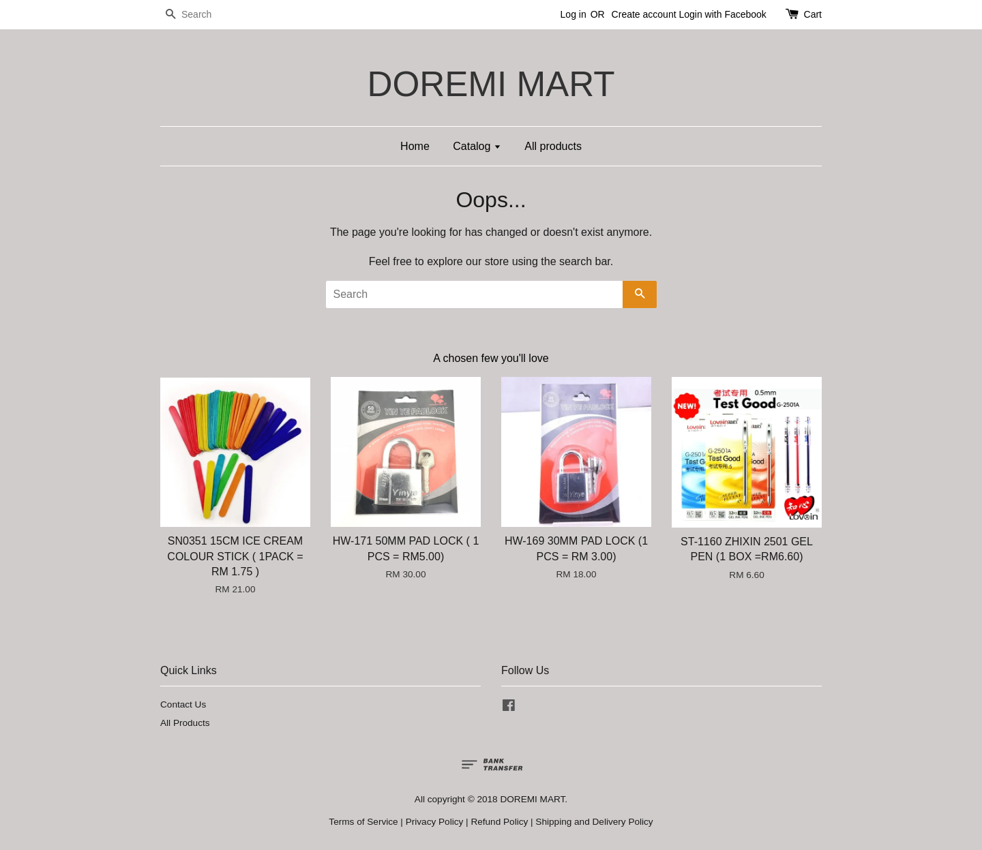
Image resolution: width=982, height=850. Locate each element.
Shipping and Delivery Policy (594, 822)
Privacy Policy (435, 822)
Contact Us (183, 704)
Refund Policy (499, 822)
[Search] (201, 15)
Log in (573, 14)
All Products (185, 723)
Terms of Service (363, 822)
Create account (644, 14)
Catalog (477, 146)
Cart (813, 14)
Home (415, 146)
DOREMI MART (490, 84)
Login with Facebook (722, 14)
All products (553, 146)
